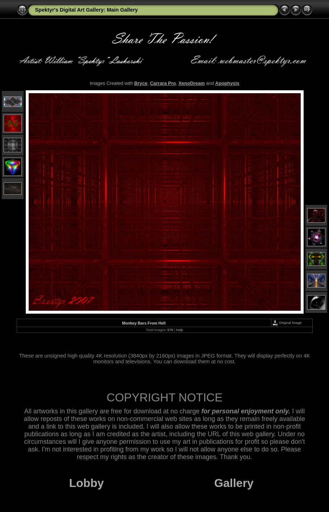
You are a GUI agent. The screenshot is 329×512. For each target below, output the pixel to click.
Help (179, 330)
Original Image (287, 323)
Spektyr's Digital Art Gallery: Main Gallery (86, 10)
